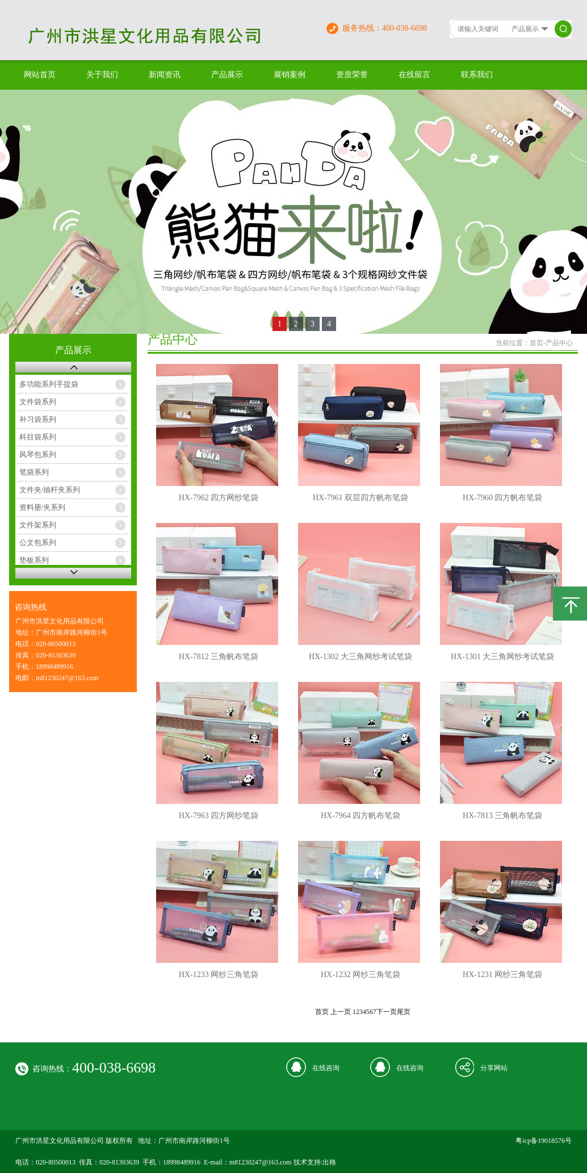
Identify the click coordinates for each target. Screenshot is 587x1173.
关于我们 (102, 74)
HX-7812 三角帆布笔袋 (218, 656)
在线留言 (414, 74)
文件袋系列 (37, 401)
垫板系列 (34, 560)
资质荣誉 (352, 74)
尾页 (403, 1012)
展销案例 (289, 74)
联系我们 (477, 74)
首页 (536, 343)
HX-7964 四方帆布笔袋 (360, 815)
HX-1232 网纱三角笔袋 (360, 974)
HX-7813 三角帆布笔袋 (502, 815)
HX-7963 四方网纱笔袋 (218, 815)
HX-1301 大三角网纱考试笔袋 (502, 656)
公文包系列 (37, 542)
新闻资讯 (165, 74)
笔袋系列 (34, 472)
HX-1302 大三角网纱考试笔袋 (360, 656)
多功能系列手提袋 (48, 384)
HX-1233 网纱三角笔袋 (218, 974)
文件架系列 (37, 525)
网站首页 (40, 74)
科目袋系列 (37, 437)
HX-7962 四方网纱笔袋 (218, 497)
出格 (329, 1162)
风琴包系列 (37, 454)
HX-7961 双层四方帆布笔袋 (360, 497)
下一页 (386, 1012)
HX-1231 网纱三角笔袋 (502, 974)
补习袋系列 (37, 419)
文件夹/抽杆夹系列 (50, 489)
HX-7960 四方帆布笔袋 (502, 497)
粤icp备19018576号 (543, 1141)
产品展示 (227, 74)
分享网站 (494, 1068)
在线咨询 (325, 1068)
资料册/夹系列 (42, 507)
